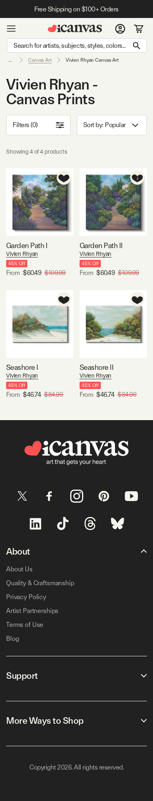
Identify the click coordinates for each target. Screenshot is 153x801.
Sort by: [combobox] (112, 125)
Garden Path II (101, 245)
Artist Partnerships (32, 611)
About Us (19, 569)
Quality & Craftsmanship (40, 583)
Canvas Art (40, 60)
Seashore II (96, 367)
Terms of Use (24, 625)
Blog (12, 638)
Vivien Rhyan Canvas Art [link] (92, 60)
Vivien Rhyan (22, 254)
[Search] (77, 45)
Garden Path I (26, 245)
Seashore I (22, 367)
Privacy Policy (26, 597)
